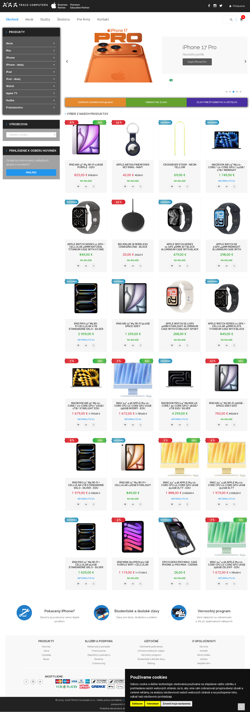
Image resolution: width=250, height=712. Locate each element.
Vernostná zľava (156, 102)
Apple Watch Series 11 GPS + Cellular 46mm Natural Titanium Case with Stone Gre (86, 248)
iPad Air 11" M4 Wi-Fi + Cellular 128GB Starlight (133, 484)
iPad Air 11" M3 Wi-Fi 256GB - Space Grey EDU (226, 404)
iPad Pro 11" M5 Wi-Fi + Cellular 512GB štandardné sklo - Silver (86, 565)
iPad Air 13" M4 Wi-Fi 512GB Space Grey (133, 325)
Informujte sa (226, 181)
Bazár (46, 659)
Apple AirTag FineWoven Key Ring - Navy (132, 166)
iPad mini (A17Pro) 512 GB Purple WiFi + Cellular (133, 563)
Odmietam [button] (153, 703)
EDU (100, 123)
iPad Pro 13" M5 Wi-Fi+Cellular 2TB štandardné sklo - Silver (86, 326)
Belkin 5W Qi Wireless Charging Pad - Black (133, 245)
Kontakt (103, 19)
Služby (45, 19)
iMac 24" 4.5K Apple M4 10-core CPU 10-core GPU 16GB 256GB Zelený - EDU (226, 565)
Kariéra (203, 659)
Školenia (98, 659)
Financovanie (99, 651)
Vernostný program (214, 611)
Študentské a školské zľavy (136, 611)
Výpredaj (46, 655)
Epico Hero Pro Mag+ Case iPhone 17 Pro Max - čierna (179, 563)
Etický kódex (203, 655)
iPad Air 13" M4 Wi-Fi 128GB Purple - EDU (86, 166)
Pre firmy (83, 19)
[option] (156, 55)
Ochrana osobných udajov (151, 651)
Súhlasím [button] (137, 703)
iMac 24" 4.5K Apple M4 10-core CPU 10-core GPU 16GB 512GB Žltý (226, 485)
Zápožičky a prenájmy (98, 655)
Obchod (12, 19)
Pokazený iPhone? (59, 611)
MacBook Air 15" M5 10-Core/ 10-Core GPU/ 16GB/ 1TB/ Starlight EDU (86, 406)
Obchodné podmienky (151, 646)
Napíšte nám (203, 663)
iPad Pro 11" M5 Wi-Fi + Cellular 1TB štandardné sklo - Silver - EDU (86, 485)
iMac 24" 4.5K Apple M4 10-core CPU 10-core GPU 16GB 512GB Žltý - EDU (179, 485)
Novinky (46, 646)
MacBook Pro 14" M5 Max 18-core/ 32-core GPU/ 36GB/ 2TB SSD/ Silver (179, 406)
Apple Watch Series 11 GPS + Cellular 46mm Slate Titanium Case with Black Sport (226, 327)
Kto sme (204, 646)
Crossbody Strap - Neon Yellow (179, 166)
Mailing (31, 172)
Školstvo (63, 19)
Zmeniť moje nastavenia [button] (176, 703)
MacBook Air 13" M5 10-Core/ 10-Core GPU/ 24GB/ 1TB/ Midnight (226, 167)
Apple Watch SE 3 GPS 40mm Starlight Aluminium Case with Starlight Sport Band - (179, 327)
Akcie (29, 19)
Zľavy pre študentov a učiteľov (217, 102)
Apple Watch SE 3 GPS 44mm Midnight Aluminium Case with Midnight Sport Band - (226, 248)
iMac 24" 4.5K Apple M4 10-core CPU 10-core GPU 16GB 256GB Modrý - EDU (132, 406)
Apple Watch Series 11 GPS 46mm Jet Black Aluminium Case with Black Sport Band (179, 248)
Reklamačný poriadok (98, 646)
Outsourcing (98, 663)
